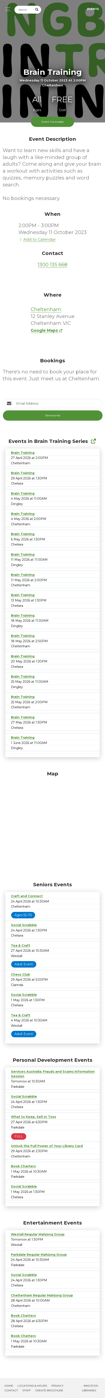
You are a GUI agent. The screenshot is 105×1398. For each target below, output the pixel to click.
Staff (26, 1390)
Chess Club (20, 974)
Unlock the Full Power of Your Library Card (47, 1146)
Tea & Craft (20, 946)
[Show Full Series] (93, 441)
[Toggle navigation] (7, 9)
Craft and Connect (27, 896)
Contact (11, 1390)
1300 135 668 (52, 265)
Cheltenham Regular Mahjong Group (42, 1295)
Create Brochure (49, 1390)
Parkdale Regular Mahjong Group (39, 1255)
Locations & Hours (32, 1385)
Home (8, 1385)
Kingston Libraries (90, 1388)
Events (93, 9)
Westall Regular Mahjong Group (38, 1234)
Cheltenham (46, 309)
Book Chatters (23, 1166)
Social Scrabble (24, 925)
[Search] (23, 10)
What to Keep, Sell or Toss (33, 1117)
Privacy (57, 1385)
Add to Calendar (37, 239)
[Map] (52, 825)
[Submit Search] (37, 10)
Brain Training (22, 453)
